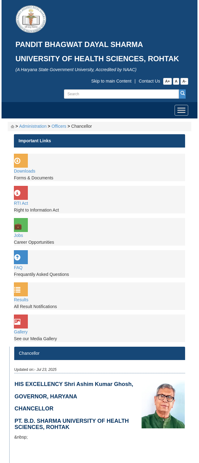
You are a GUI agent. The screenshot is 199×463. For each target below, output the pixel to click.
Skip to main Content (111, 81)
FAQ (18, 267)
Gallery (21, 331)
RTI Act (21, 203)
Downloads (24, 171)
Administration (33, 126)
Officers (59, 126)
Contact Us (149, 81)
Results (21, 299)
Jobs (18, 235)
